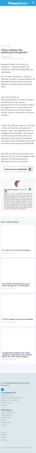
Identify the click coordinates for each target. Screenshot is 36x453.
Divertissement (6, 422)
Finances (4, 432)
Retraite (3, 435)
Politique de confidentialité (10, 400)
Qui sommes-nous (7, 395)
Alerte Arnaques (6, 415)
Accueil (3, 46)
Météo (3, 437)
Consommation (6, 417)
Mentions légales (6, 403)
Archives (4, 405)
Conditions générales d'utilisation (12, 397)
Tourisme (4, 440)
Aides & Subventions (7, 412)
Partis (8, 46)
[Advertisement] (18, 26)
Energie (3, 425)
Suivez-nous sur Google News (18, 169)
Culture (3, 420)
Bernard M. (7, 57)
